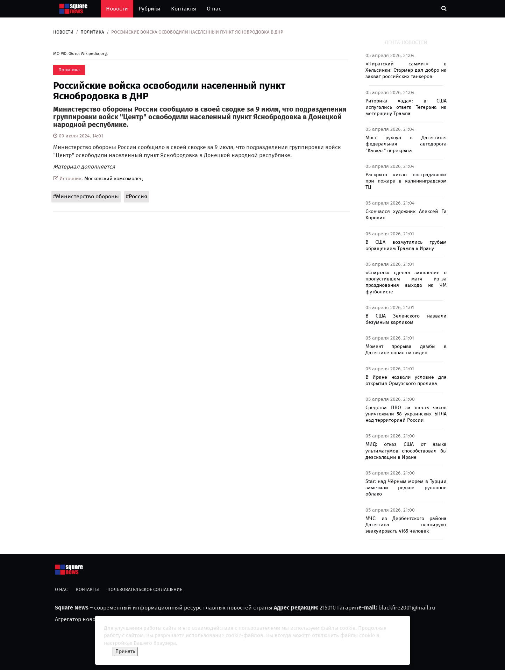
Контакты (183, 8)
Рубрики (149, 8)
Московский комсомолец (113, 178)
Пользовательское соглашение (144, 589)
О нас (214, 8)
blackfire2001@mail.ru (406, 607)
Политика (92, 32)
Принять (125, 651)
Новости (117, 8)
